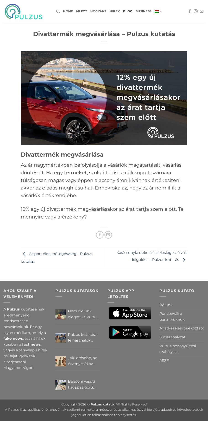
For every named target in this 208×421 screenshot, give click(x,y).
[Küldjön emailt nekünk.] (201, 11)
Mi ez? (81, 11)
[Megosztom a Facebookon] (100, 235)
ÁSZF (164, 360)
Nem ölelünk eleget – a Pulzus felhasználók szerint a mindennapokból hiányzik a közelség (84, 314)
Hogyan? (98, 11)
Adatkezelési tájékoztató (181, 328)
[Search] (58, 11)
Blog (127, 11)
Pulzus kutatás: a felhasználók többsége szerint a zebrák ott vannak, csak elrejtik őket (83, 337)
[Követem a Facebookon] (190, 11)
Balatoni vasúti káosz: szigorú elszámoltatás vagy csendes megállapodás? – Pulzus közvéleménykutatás (84, 384)
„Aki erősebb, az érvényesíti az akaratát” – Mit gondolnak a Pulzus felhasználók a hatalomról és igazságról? (82, 361)
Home (68, 11)
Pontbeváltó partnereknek (172, 316)
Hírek (115, 11)
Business (143, 11)
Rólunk (166, 305)
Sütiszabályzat (172, 337)
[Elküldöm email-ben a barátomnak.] (108, 235)
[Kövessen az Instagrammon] (196, 11)
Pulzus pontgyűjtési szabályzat (177, 349)
